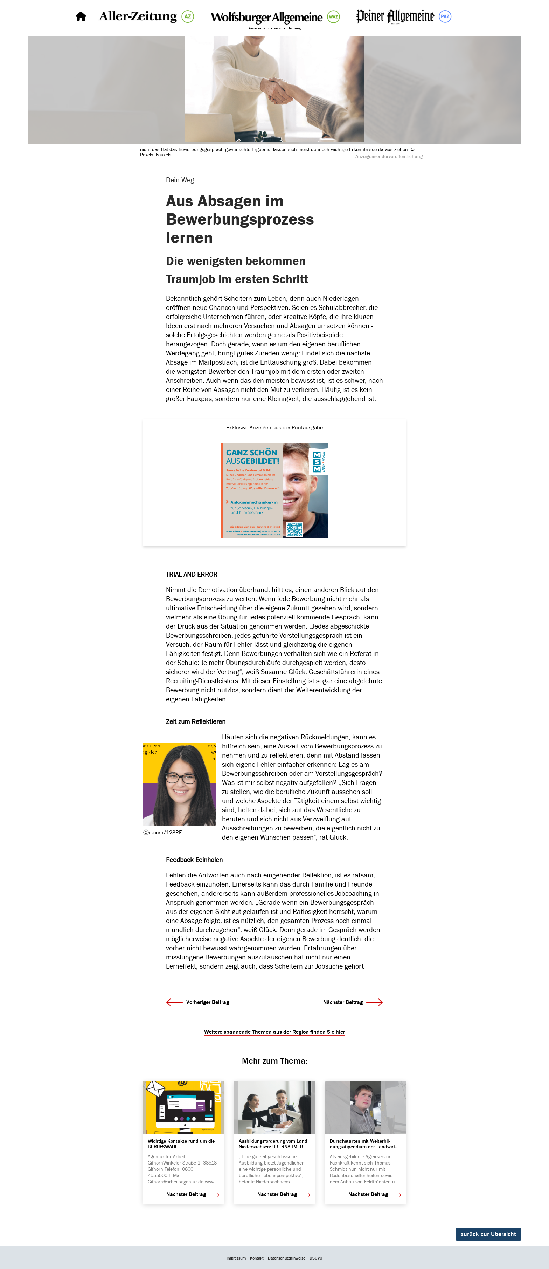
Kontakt (257, 1258)
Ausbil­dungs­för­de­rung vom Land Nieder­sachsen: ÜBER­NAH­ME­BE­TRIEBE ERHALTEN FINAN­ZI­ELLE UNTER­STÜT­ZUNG (273, 1144)
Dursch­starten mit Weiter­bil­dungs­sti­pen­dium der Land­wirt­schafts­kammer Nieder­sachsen (363, 1144)
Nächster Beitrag (353, 1002)
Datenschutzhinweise (286, 1258)
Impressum (236, 1258)
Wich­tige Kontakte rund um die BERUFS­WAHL (181, 1144)
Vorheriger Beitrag (197, 1002)
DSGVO (316, 1258)
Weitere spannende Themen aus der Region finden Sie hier (274, 1032)
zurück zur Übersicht (488, 1234)
